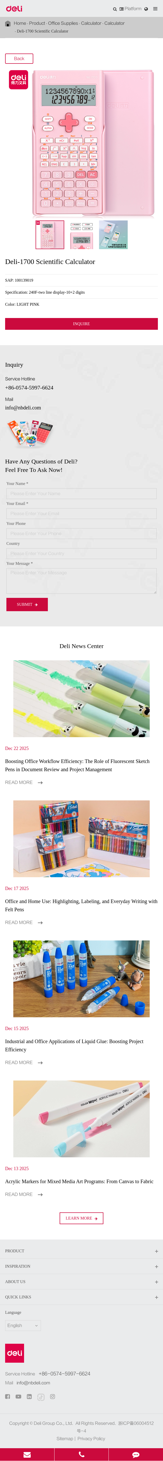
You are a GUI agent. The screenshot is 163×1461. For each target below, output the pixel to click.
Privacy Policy (91, 1438)
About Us (81, 1282)
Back (19, 59)
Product (37, 23)
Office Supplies (63, 23)
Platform (130, 8)
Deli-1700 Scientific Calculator (42, 31)
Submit (27, 604)
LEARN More (81, 1218)
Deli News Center (82, 646)
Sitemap (65, 1438)
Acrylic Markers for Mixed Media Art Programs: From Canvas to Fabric (79, 1181)
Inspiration (81, 1267)
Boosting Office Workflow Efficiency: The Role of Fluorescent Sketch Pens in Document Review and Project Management (77, 765)
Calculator (91, 23)
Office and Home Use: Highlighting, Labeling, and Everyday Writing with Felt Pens (81, 905)
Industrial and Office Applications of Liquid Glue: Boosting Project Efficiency (74, 1045)
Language (13, 1312)
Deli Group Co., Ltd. (53, 1423)
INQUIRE (81, 324)
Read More (23, 782)
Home (20, 23)
